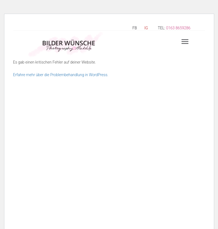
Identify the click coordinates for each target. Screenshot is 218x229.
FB (134, 28)
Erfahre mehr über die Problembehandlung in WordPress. (60, 75)
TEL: (174, 28)
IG (146, 28)
